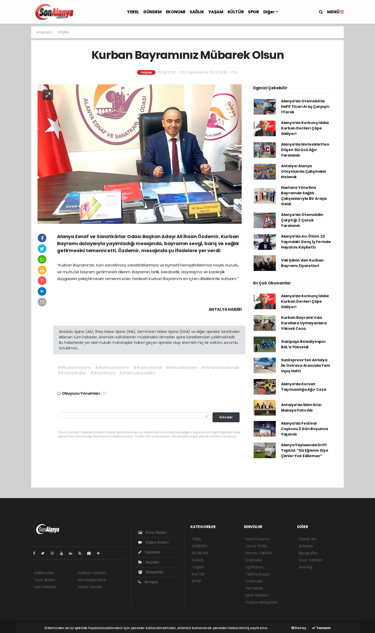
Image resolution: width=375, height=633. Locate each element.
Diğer (269, 12)
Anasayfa (44, 32)
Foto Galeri (152, 532)
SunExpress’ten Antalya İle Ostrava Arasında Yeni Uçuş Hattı (305, 365)
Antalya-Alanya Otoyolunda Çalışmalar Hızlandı (304, 171)
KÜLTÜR (236, 12)
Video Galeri (153, 542)
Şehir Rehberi (256, 595)
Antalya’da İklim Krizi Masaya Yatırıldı (301, 407)
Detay (298, 627)
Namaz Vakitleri (258, 553)
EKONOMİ (175, 12)
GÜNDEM (152, 12)
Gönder (226, 417)
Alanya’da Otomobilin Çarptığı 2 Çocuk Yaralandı (302, 220)
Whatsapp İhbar (92, 579)
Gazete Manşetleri (261, 602)
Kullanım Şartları (92, 572)
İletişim (148, 582)
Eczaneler (253, 560)
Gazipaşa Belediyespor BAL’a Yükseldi (303, 344)
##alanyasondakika (137, 373)
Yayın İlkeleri (44, 579)
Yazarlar (149, 552)
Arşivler (148, 562)
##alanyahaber (72, 373)
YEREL (133, 12)
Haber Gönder (90, 586)
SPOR (253, 12)
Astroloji (305, 567)
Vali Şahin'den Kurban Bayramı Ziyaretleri (302, 263)
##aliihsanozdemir (112, 367)
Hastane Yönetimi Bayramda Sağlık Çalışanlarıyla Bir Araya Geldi (304, 196)
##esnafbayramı (181, 367)
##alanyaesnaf (147, 367)
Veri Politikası (45, 586)
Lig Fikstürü (254, 567)
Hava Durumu (257, 539)
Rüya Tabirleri (310, 560)
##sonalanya (102, 373)
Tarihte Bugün (257, 574)
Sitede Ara (308, 539)
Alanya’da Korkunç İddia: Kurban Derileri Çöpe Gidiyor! (305, 128)
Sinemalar (254, 581)
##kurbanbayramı (74, 367)
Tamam (321, 627)
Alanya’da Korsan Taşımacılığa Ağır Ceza (303, 386)
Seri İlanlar (254, 588)
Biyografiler (308, 553)
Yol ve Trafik (256, 546)
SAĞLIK (197, 12)
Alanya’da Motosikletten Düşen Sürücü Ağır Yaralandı (305, 150)
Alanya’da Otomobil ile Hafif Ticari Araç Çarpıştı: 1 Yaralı (305, 106)
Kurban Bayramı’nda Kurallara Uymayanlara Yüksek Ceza (304, 323)
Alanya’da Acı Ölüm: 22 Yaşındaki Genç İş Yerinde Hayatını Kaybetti (306, 242)
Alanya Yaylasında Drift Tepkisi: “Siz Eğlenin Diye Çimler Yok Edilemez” (304, 450)
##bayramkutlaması (220, 367)
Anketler (306, 546)
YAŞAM (215, 12)
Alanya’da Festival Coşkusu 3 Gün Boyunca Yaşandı (304, 429)
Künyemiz (150, 572)
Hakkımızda (44, 572)
